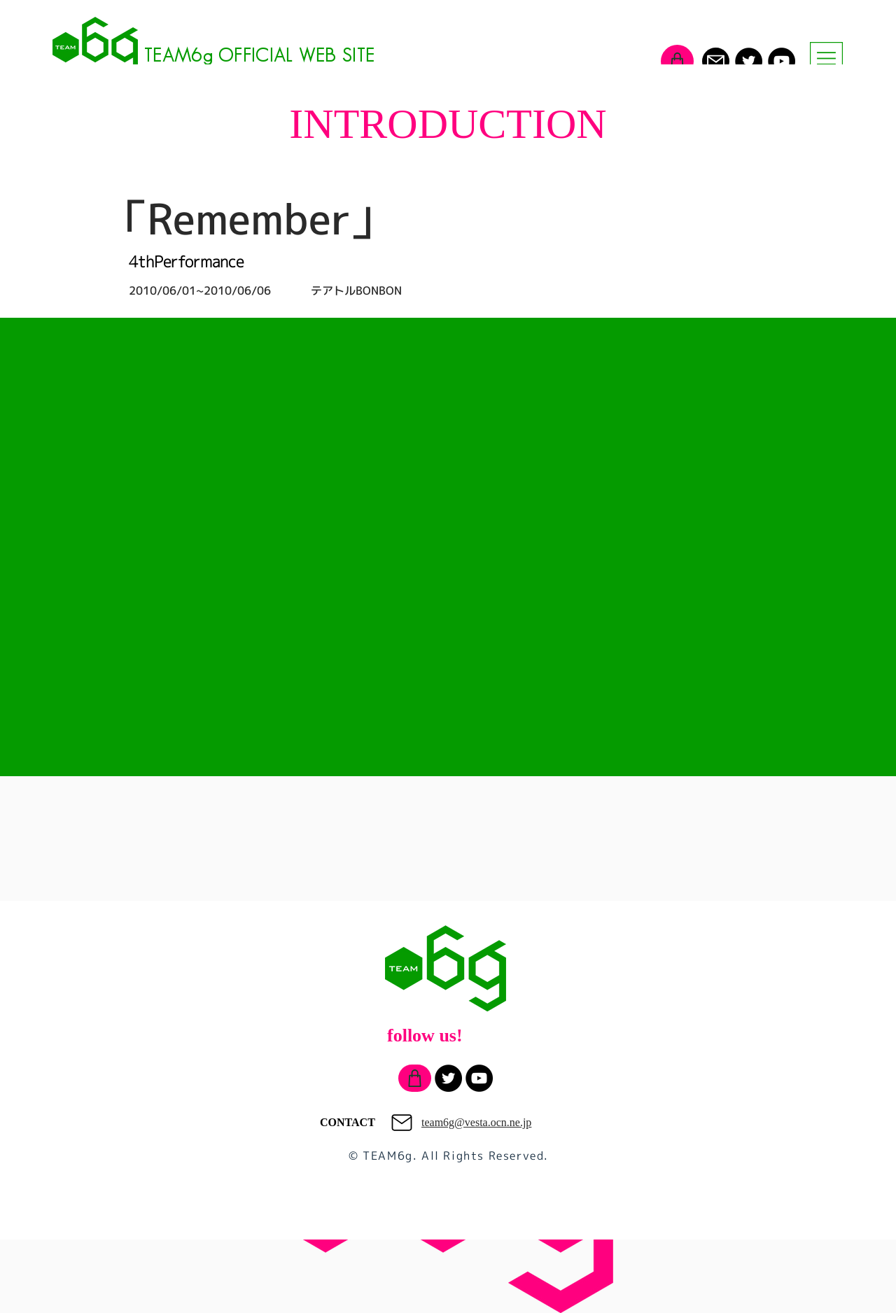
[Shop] (677, 61)
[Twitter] (748, 61)
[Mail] (715, 61)
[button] (826, 58)
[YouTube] (781, 61)
